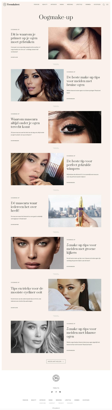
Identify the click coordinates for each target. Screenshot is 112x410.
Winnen (88, 4)
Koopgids (97, 4)
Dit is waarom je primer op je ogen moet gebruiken (24, 38)
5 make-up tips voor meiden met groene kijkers (81, 249)
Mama (62, 4)
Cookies (70, 403)
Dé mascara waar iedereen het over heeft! (24, 207)
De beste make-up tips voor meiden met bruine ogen (83, 81)
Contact (52, 403)
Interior (54, 4)
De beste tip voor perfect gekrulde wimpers (79, 165)
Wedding (70, 4)
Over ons (42, 403)
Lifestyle (79, 4)
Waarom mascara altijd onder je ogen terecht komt (25, 123)
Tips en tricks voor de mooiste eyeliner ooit (27, 290)
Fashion (36, 4)
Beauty (45, 4)
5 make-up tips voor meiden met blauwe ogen (81, 333)
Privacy (61, 403)
